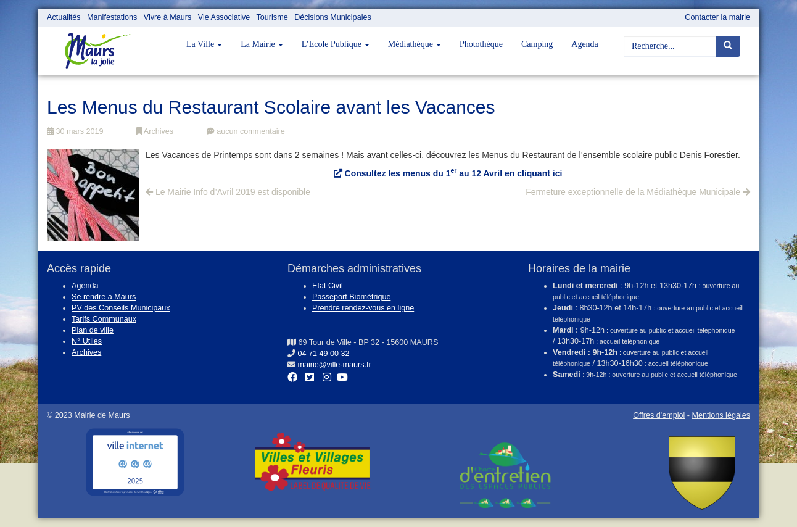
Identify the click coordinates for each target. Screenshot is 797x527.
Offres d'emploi (659, 415)
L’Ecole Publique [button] (336, 44)
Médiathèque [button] (414, 44)
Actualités (64, 17)
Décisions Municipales (332, 17)
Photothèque (481, 44)
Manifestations (112, 17)
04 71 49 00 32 (324, 353)
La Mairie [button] (262, 44)
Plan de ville (93, 330)
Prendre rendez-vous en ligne (363, 308)
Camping (537, 44)
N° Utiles (87, 341)
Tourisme (272, 17)
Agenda (584, 44)
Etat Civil (327, 285)
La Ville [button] (204, 44)
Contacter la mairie (717, 17)
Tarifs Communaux (104, 319)
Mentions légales (721, 415)
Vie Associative (224, 17)
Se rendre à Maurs (104, 297)
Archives (154, 131)
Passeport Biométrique (351, 297)
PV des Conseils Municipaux (121, 308)
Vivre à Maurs (167, 17)
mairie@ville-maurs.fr (334, 364)
